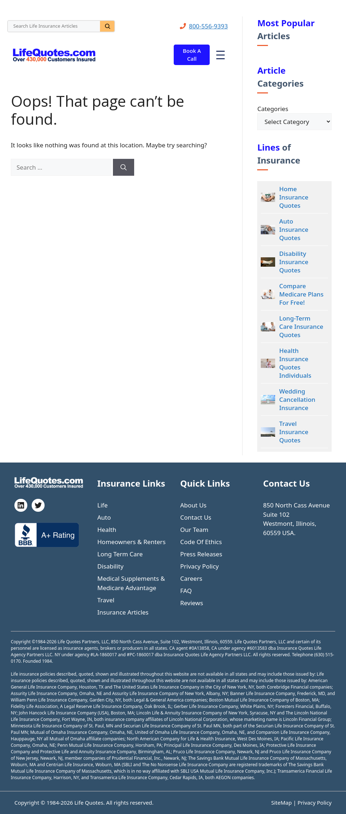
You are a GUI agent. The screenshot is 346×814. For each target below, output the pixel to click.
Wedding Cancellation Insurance (297, 399)
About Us (193, 505)
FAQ (186, 591)
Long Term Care (120, 554)
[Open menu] (220, 55)
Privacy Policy (199, 566)
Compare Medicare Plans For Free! (301, 294)
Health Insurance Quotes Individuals (295, 363)
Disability (110, 566)
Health (107, 529)
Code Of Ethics (201, 542)
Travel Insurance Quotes (293, 431)
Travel (105, 600)
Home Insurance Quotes (293, 197)
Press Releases (201, 554)
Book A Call (192, 55)
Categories (272, 109)
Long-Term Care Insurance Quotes (301, 326)
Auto (104, 517)
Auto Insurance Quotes (293, 229)
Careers (191, 578)
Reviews (191, 603)
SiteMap (282, 802)
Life (102, 505)
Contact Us (195, 517)
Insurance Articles (123, 612)
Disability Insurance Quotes (293, 261)
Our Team (194, 529)
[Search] (107, 26)
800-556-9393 (208, 26)
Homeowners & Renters (131, 542)
